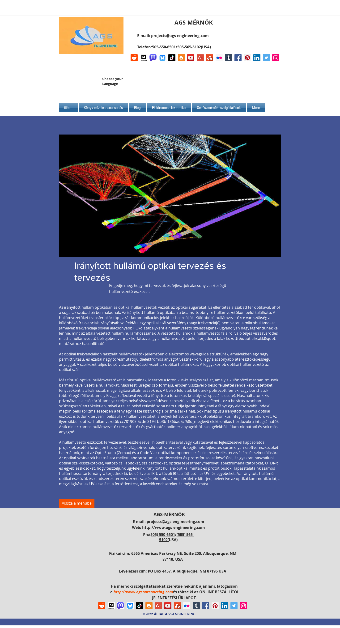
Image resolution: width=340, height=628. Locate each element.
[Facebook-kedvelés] (249, 83)
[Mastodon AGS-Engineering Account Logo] (153, 57)
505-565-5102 (189, 47)
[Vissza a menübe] (76, 503)
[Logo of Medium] (143, 57)
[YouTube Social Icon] (190, 57)
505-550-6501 (164, 47)
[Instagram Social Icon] (275, 57)
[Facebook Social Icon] (238, 57)
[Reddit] (134, 57)
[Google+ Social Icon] (200, 57)
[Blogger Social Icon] (181, 57)
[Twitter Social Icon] (266, 57)
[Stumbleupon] (209, 57)
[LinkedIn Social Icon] (256, 57)
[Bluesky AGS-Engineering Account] (162, 57)
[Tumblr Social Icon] (228, 57)
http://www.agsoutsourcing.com (143, 591)
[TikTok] (171, 57)
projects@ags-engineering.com (180, 35)
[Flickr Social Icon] (219, 57)
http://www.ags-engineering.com (173, 527)
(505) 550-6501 (162, 534)
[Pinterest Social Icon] (247, 57)
